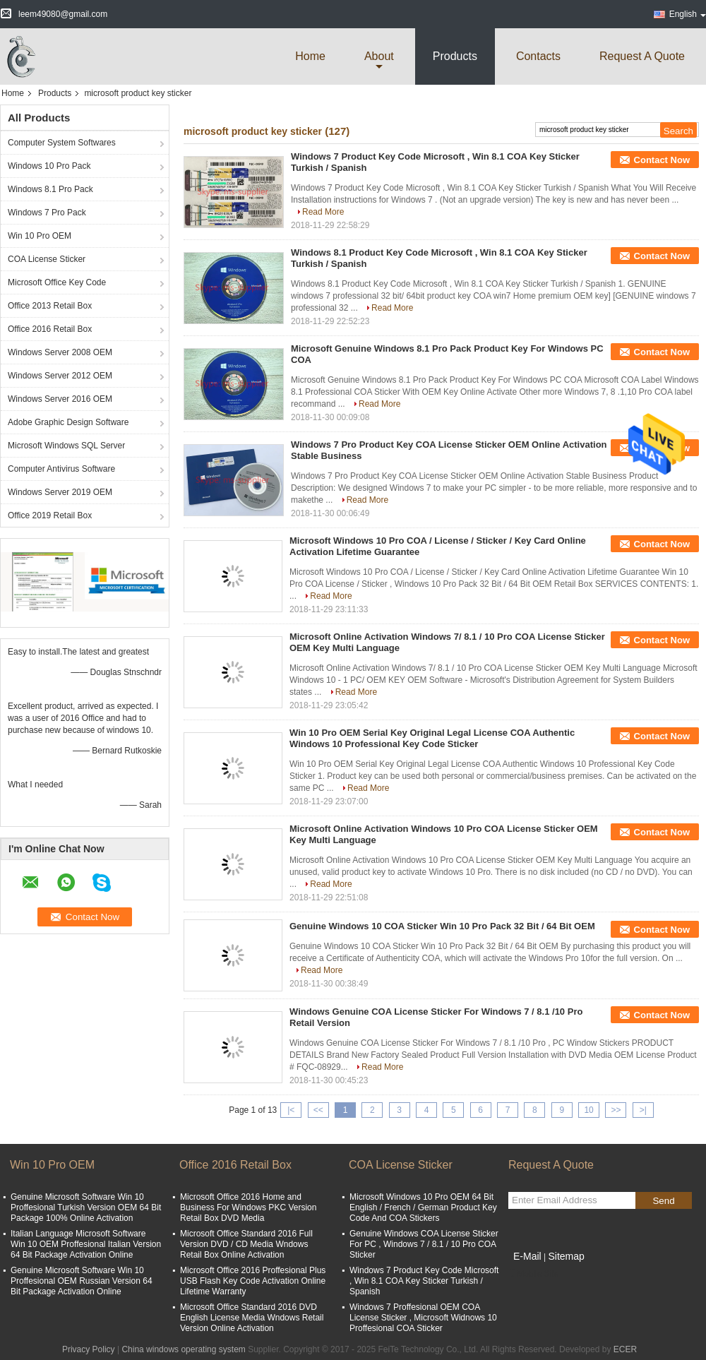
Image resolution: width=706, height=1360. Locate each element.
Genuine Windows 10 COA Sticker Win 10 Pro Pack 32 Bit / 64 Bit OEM (442, 926)
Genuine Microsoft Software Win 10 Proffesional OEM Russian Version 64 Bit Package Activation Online (81, 1280)
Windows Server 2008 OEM (60, 352)
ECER (625, 1349)
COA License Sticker (46, 259)
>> (616, 1110)
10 (588, 1110)
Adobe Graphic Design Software (68, 422)
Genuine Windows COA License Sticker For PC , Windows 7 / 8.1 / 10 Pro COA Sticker (423, 1244)
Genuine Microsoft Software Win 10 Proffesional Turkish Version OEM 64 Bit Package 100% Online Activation (86, 1207)
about (379, 56)
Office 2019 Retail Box (50, 515)
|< (290, 1110)
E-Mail (527, 1256)
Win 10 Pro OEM (39, 236)
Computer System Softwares (62, 143)
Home (310, 56)
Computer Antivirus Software (61, 469)
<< (318, 1110)
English (687, 14)
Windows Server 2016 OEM (60, 399)
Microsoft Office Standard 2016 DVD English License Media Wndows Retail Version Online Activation (251, 1317)
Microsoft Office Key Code (57, 282)
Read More (323, 212)
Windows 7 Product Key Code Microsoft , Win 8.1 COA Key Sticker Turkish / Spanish (423, 1280)
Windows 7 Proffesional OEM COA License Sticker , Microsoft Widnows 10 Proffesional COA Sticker (423, 1317)
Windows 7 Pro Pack (47, 212)
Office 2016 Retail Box (50, 329)
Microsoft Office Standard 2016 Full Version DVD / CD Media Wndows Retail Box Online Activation (246, 1244)
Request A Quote (642, 56)
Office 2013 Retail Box (50, 306)
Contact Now (662, 160)
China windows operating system (183, 1349)
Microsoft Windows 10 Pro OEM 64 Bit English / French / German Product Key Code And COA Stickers (423, 1207)
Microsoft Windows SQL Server (66, 446)
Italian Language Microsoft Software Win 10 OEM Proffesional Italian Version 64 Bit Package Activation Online (86, 1244)
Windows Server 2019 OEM (60, 492)
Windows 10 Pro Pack (49, 166)
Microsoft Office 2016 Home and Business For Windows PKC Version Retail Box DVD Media (248, 1207)
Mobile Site (533, 1274)
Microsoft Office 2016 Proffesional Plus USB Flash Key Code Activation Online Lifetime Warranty (252, 1280)
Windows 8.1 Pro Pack (50, 189)
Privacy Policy (88, 1349)
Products (455, 56)
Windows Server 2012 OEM (60, 376)
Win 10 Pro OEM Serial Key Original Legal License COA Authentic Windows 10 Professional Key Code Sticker (432, 738)
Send (663, 1200)
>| (643, 1110)
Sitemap (566, 1256)
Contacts (538, 56)
